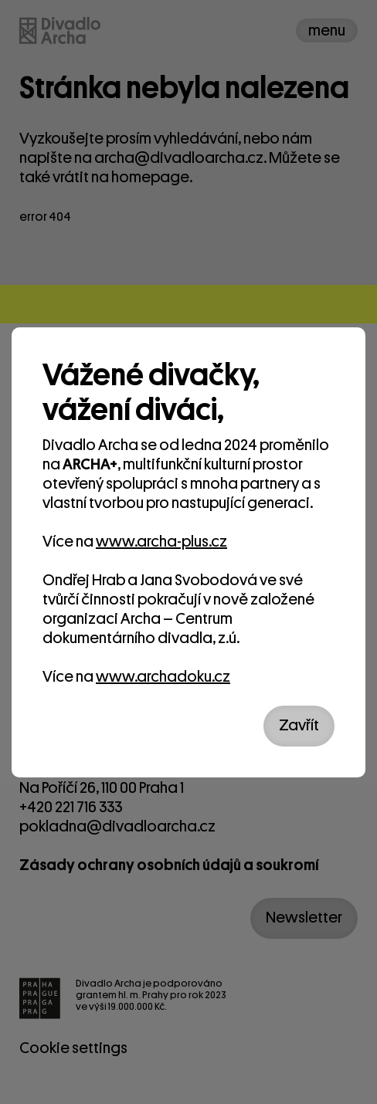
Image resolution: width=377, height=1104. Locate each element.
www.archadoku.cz (163, 677)
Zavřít (299, 725)
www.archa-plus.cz (161, 541)
